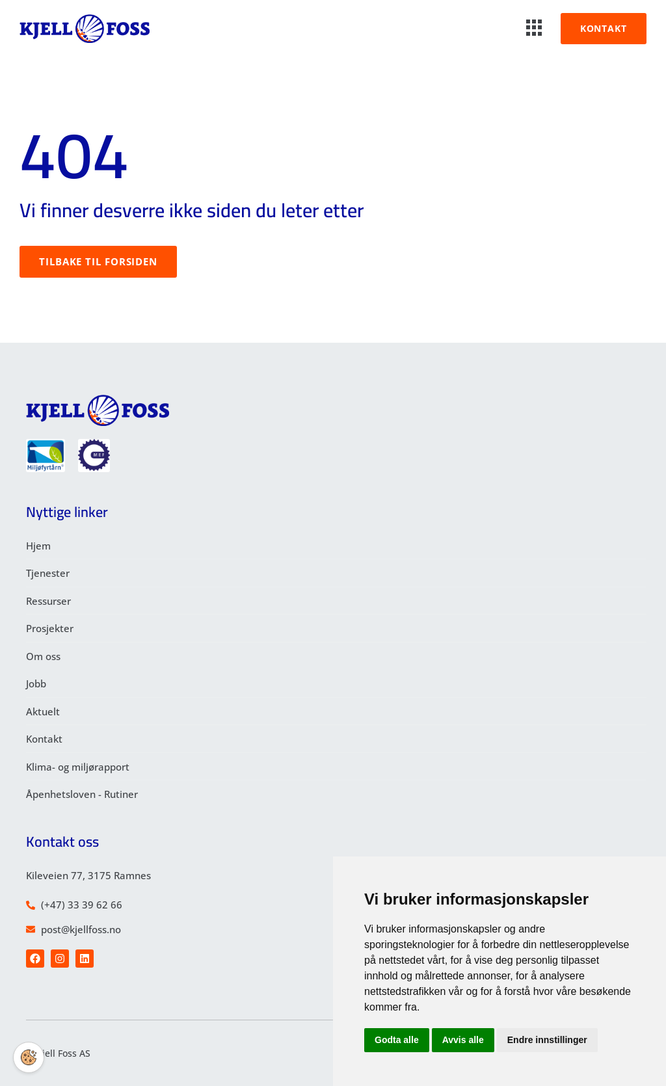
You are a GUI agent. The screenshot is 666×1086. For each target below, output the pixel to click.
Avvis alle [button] (463, 1040)
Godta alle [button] (397, 1040)
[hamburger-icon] (535, 28)
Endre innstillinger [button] (547, 1040)
